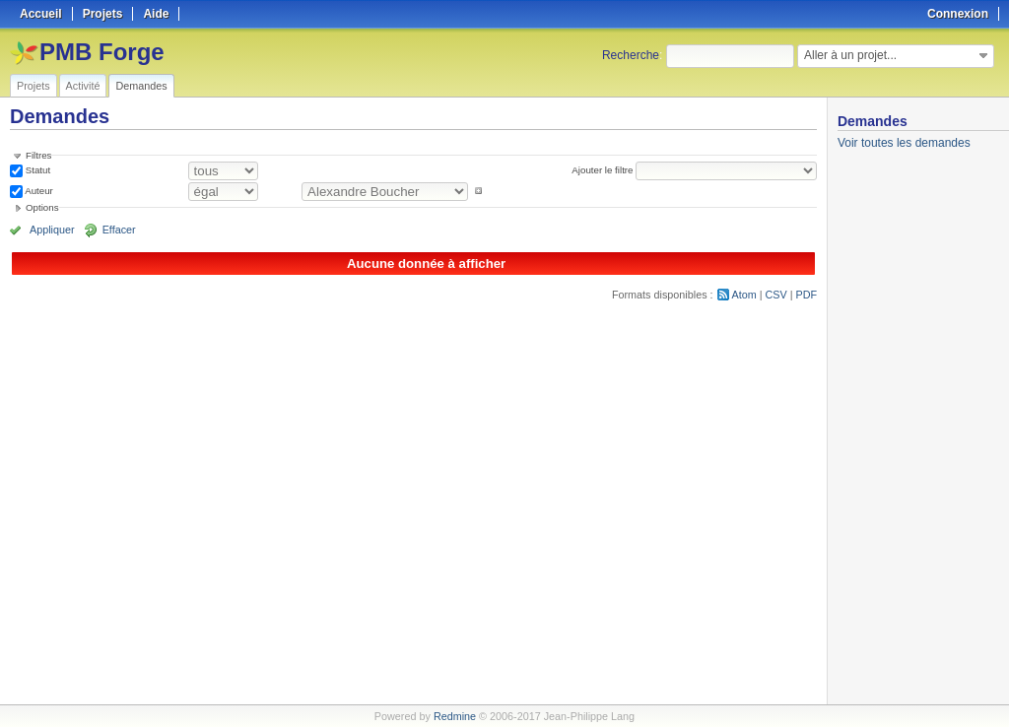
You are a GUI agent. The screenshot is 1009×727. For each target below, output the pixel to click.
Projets (33, 86)
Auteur (38, 190)
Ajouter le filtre (602, 170)
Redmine (455, 716)
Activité (83, 86)
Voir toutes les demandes (904, 143)
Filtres (38, 155)
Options (42, 207)
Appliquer (52, 229)
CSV (776, 294)
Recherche (630, 55)
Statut (36, 170)
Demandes (141, 86)
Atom (744, 294)
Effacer (119, 229)
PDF (807, 294)
